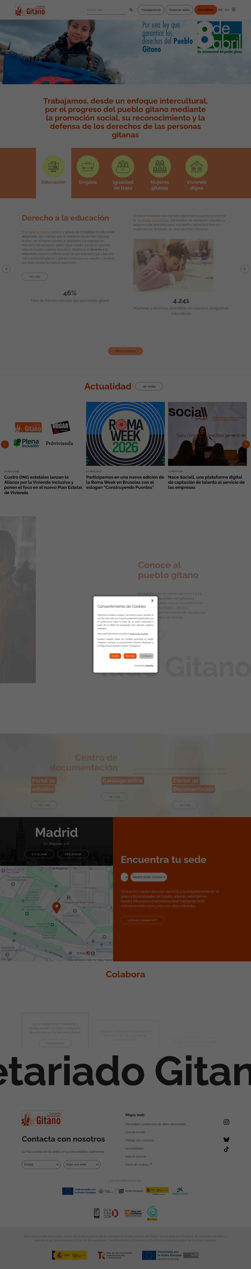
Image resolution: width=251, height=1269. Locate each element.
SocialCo (150, 666)
